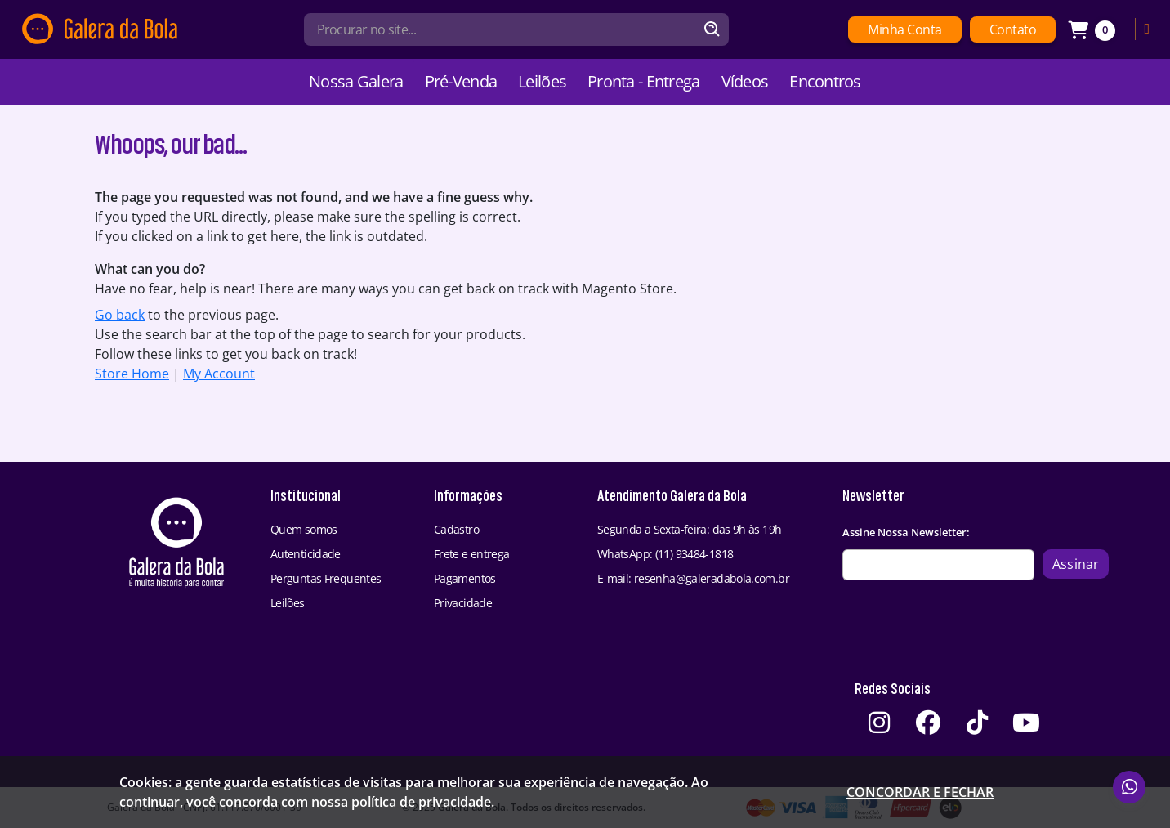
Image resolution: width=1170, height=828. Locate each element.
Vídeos (745, 81)
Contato (1013, 29)
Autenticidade (305, 554)
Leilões (542, 81)
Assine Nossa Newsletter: (906, 532)
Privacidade (463, 603)
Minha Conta (905, 29)
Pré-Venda (461, 81)
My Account (219, 374)
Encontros (825, 81)
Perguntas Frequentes (325, 578)
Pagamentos (465, 578)
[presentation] (966, 624)
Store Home (132, 374)
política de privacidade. (422, 802)
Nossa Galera (356, 81)
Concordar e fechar (920, 792)
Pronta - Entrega (643, 81)
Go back (120, 315)
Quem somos (303, 529)
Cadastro (456, 529)
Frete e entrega (472, 554)
